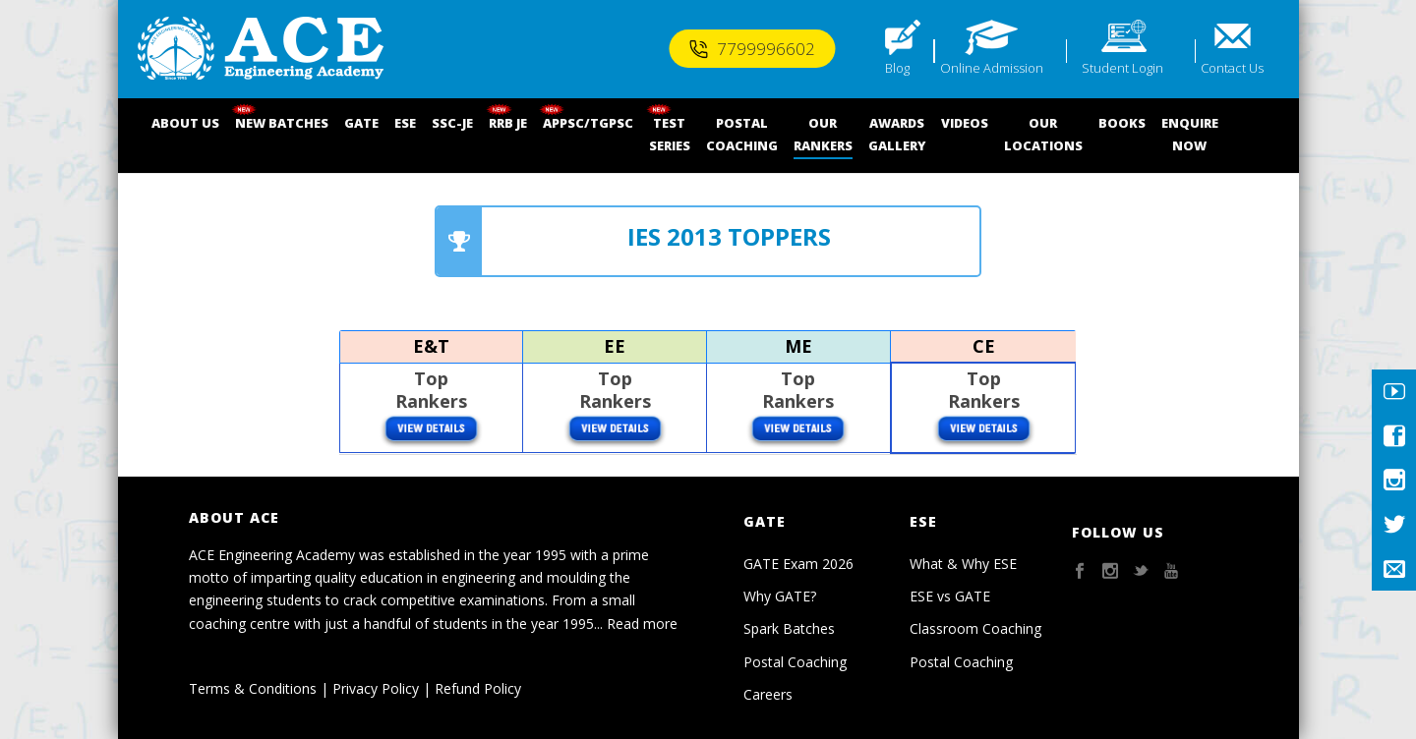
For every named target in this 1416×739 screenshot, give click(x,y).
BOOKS (1122, 123)
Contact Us (1232, 68)
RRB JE (508, 123)
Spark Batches (789, 628)
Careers (768, 694)
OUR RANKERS (823, 134)
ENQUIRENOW (1189, 134)
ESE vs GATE (950, 596)
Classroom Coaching (975, 628)
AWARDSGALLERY (896, 134)
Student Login (1122, 68)
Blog (897, 68)
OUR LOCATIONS (1043, 134)
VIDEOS (964, 123)
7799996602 (751, 48)
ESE (405, 123)
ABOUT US (185, 123)
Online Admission (991, 68)
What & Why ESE (963, 563)
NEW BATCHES (281, 123)
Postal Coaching (795, 662)
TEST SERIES (669, 134)
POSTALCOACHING (742, 134)
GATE (361, 123)
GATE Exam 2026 (798, 563)
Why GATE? (779, 596)
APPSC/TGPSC (588, 123)
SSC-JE (452, 123)
